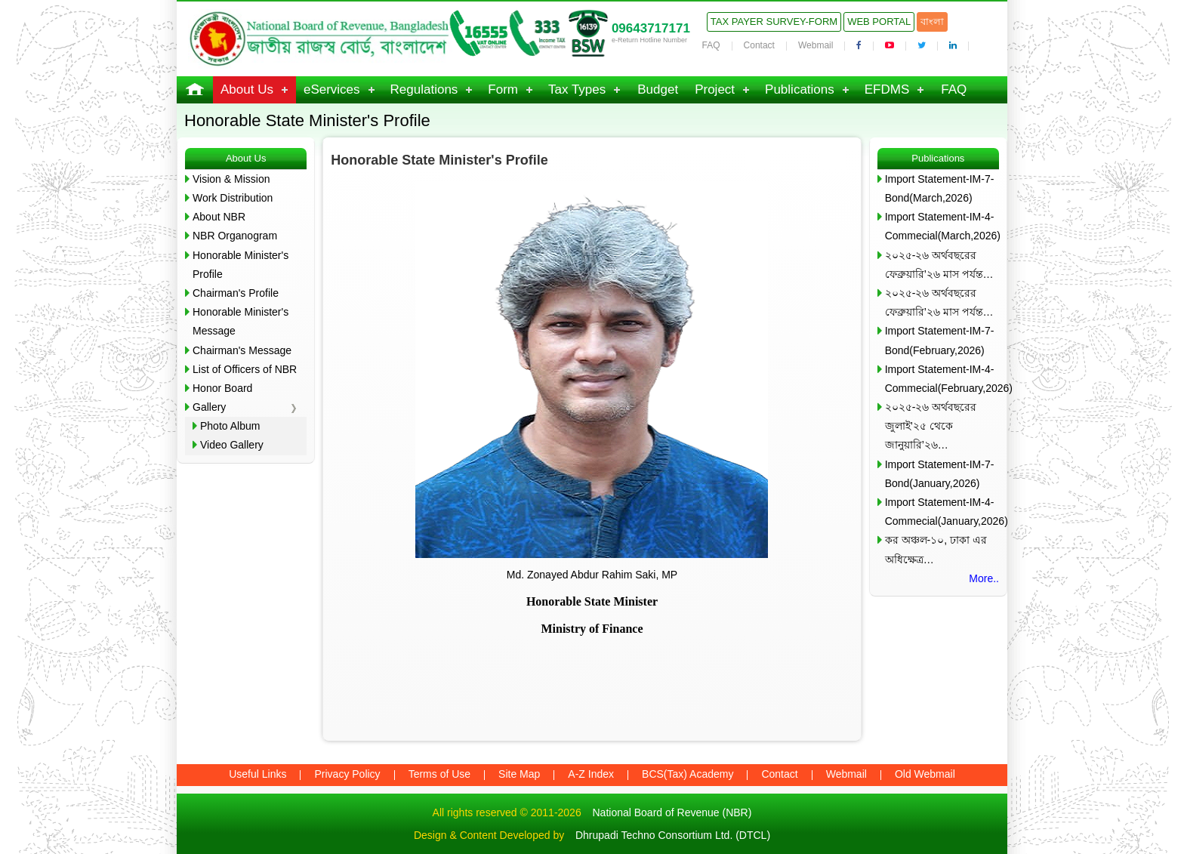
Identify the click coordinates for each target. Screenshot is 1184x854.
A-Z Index (591, 774)
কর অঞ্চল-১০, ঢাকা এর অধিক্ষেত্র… (936, 549)
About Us (246, 89)
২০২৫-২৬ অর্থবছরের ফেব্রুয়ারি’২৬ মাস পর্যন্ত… (939, 264)
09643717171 (651, 28)
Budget (657, 89)
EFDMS (887, 89)
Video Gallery (232, 445)
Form (503, 89)
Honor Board (222, 388)
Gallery (209, 407)
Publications (799, 89)
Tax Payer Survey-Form (774, 21)
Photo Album (230, 426)
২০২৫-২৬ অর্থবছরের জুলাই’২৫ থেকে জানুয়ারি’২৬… (931, 426)
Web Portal (879, 21)
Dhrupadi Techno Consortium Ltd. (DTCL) (672, 835)
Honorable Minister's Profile (240, 264)
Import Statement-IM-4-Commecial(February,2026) (942, 378)
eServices (332, 89)
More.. (984, 578)
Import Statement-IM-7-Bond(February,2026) (939, 340)
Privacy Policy (347, 774)
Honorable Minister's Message (240, 321)
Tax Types (577, 89)
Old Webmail (925, 774)
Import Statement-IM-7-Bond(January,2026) (939, 473)
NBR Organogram (235, 236)
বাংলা (932, 21)
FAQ (711, 45)
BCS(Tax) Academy (687, 774)
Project (715, 89)
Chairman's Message (242, 350)
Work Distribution (233, 198)
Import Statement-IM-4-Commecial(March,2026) (942, 226)
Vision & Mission (231, 179)
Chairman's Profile (236, 293)
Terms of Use (439, 774)
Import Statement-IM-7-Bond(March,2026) (939, 188)
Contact (759, 45)
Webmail (815, 45)
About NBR (219, 217)
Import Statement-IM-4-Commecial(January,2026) (942, 511)
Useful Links (257, 774)
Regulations (424, 89)
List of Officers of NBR (245, 369)
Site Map (519, 774)
